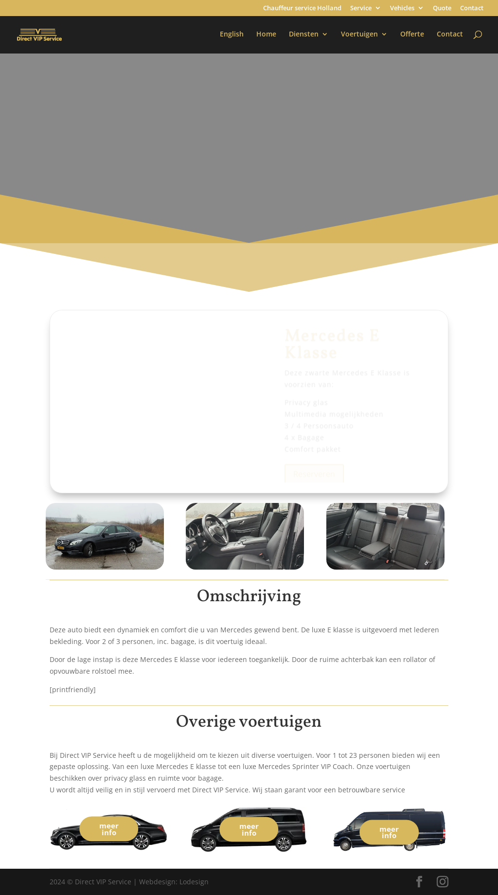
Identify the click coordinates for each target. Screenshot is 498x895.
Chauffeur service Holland (302, 8)
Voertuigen (359, 34)
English (232, 34)
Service (361, 8)
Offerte (412, 34)
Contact (471, 8)
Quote (442, 8)
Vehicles (402, 8)
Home (266, 34)
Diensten (304, 34)
